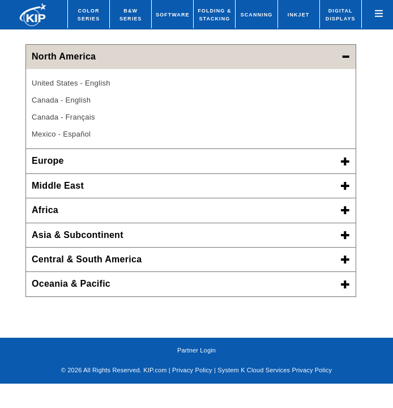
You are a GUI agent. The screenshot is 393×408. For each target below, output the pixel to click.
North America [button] (191, 56)
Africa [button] (191, 210)
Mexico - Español (61, 134)
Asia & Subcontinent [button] (191, 235)
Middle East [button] (191, 185)
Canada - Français (63, 117)
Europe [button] (191, 160)
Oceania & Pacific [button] (191, 283)
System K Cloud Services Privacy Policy (274, 370)
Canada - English (61, 100)
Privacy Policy (192, 370)
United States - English (71, 83)
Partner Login (196, 350)
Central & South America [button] (191, 259)
